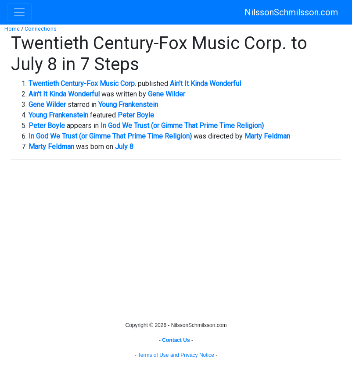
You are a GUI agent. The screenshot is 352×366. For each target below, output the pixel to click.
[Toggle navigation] (19, 12)
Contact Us (176, 340)
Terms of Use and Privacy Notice (176, 355)
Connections (41, 28)
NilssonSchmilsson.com (291, 12)
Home (12, 28)
